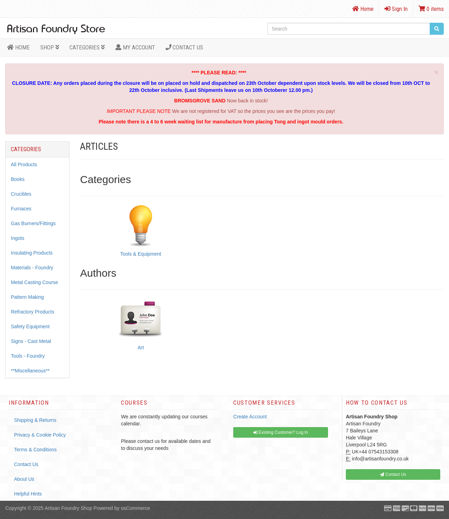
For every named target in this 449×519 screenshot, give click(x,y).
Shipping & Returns (35, 420)
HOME (18, 47)
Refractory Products (32, 312)
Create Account (250, 416)
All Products (24, 164)
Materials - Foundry (32, 267)
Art (141, 347)
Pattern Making (27, 297)
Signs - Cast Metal (31, 341)
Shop (49, 47)
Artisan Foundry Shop (68, 508)
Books (18, 179)
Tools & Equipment (140, 254)
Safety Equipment (30, 326)
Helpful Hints (28, 494)
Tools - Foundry (28, 356)
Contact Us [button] (393, 474)
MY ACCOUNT (135, 47)
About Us (24, 479)
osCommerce (135, 508)
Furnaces (21, 208)
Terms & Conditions (35, 449)
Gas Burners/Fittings (33, 223)
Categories (87, 47)
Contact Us (184, 47)
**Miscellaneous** (30, 370)
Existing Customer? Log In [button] (280, 432)
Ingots (17, 238)
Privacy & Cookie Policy (40, 435)
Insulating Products (32, 253)
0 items (431, 8)
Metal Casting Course (34, 282)
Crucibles (21, 194)
